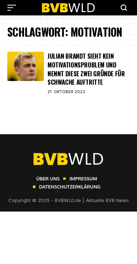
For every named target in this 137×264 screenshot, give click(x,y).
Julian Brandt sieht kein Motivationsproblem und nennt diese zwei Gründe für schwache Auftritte (86, 69)
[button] (13, 8)
